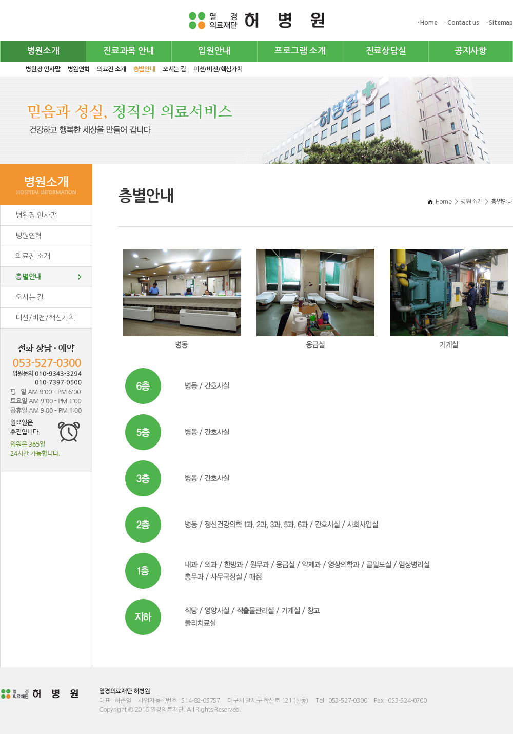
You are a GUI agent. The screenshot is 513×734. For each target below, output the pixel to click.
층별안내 (144, 69)
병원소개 (43, 51)
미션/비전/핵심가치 (218, 69)
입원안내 (214, 51)
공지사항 (471, 51)
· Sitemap (499, 23)
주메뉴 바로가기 (0, 0)
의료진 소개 (111, 69)
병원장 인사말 (43, 69)
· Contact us (461, 23)
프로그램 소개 (300, 51)
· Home (428, 23)
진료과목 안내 (128, 51)
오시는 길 (174, 69)
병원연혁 (79, 69)
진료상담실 (386, 51)
